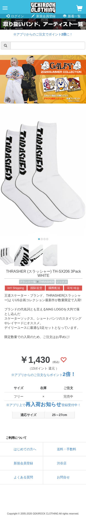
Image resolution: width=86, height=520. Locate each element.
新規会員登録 (43, 16)
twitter (22, 501)
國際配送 (54, 288)
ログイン (15, 16)
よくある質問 (23, 477)
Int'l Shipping (16, 288)
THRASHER (46, 281)
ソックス (61, 281)
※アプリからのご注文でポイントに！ (43, 34)
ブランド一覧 (28, 281)
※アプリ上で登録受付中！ (43, 405)
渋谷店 (62, 463)
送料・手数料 (66, 449)
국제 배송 (73, 288)
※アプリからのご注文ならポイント (43, 375)
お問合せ (63, 477)
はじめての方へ (25, 449)
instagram (43, 501)
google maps (63, 501)
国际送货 (36, 288)
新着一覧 (72, 16)
